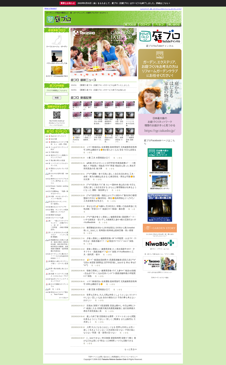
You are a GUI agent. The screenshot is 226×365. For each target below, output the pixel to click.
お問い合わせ (103, 357)
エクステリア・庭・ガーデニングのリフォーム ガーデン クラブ (160, 9)
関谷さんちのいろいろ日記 (59, 169)
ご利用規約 (114, 357)
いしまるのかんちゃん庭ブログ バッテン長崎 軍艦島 (59, 235)
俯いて (117, 107)
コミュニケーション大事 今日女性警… (130, 122)
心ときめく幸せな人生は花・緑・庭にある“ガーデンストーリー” (160, 234)
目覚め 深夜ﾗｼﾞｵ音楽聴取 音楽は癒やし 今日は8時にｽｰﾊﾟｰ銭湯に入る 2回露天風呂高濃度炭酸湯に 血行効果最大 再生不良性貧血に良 (109, 308)
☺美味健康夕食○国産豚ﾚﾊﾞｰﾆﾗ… (98, 138)
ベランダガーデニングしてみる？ (57, 64)
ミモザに (86, 118)
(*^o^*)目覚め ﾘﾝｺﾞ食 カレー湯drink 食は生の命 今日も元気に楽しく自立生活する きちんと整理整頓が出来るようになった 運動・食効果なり (109, 187)
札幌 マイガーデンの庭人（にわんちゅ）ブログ (59, 275)
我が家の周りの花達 (58, 160)
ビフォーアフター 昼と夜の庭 (160, 208)
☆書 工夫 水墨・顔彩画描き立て (119, 121)
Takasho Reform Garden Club (114, 359)
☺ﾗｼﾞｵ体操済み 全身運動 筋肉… (98, 121)
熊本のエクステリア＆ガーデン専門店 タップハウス (59, 181)
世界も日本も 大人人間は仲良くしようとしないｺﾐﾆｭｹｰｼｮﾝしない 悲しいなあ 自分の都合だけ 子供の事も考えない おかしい (110, 297)
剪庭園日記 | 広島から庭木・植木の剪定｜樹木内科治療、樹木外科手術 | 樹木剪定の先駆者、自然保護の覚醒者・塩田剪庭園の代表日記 (59, 245)
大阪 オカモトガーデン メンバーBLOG (59, 197)
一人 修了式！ (87, 108)
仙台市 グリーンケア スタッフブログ (59, 280)
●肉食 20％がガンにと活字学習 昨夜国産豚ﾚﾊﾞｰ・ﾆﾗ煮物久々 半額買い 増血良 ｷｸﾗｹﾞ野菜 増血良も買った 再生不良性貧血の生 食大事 (109, 166)
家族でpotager (56, 215)
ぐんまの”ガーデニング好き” (59, 148)
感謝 (95, 107)
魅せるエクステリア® (58, 207)
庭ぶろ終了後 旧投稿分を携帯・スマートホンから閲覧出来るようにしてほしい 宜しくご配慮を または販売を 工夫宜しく (109, 319)
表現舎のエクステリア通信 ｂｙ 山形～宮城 (59, 143)
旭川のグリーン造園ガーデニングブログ (59, 156)
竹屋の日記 (55, 152)
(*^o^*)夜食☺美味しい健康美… (87, 138)
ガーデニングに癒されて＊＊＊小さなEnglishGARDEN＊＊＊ (59, 256)
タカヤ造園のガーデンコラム (59, 285)
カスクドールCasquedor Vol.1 (57, 76)
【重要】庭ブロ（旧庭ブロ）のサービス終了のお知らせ (102, 90)
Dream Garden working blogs (59, 187)
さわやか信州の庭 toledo (59, 175)
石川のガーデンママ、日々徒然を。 (59, 203)
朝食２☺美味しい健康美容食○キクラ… (119, 139)
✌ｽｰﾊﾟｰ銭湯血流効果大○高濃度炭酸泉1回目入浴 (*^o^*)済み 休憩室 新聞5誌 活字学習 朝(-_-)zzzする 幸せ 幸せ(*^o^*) (109, 262)
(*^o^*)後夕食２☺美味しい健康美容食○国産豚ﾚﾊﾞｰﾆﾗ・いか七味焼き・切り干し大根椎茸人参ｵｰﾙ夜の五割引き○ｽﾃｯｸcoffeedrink (109, 219)
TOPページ (92, 357)
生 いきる (55, 289)
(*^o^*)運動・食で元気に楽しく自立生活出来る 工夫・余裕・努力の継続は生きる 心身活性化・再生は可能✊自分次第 (109, 176)
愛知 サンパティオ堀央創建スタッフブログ (59, 211)
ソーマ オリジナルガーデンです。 (59, 164)
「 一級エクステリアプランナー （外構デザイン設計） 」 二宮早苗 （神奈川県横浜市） (59, 225)
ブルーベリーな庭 (57, 218)
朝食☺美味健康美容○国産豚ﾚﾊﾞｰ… (109, 122)
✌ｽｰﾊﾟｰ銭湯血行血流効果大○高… (109, 139)
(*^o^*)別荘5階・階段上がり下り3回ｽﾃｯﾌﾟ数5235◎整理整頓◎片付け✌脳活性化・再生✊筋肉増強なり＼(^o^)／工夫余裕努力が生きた (110, 198)
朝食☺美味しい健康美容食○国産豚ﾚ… (130, 139)
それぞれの (77, 118)
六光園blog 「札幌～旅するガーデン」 (59, 192)
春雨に (128, 107)
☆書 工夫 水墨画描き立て (98, 158)
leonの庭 (54, 139)
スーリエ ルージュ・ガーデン (56, 46)
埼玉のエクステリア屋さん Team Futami (59, 293)
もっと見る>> (130, 349)
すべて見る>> (63, 297)
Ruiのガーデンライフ (58, 136)
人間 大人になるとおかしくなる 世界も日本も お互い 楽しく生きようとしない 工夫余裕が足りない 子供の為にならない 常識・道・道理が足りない (109, 330)
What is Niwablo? (51, 8)
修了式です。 (76, 108)
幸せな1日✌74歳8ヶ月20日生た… (76, 139)
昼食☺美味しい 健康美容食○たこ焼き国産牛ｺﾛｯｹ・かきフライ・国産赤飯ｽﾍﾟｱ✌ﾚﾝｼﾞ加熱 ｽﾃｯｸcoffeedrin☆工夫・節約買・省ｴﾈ (109, 252)
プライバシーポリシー (129, 357)
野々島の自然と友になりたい (59, 270)
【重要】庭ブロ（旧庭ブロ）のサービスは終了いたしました (104, 85)
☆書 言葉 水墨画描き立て (98, 289)
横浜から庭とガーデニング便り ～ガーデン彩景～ (59, 263)
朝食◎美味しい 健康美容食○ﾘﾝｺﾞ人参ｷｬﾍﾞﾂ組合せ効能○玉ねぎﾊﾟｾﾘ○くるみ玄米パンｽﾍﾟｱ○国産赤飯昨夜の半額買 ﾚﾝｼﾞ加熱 (109, 273)
